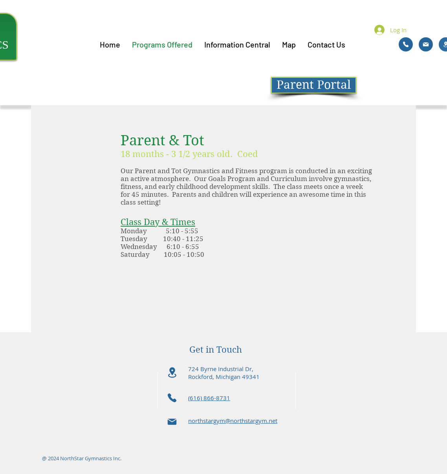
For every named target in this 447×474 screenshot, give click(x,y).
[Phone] (406, 44)
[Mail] (426, 44)
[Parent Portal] (313, 85)
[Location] (172, 372)
